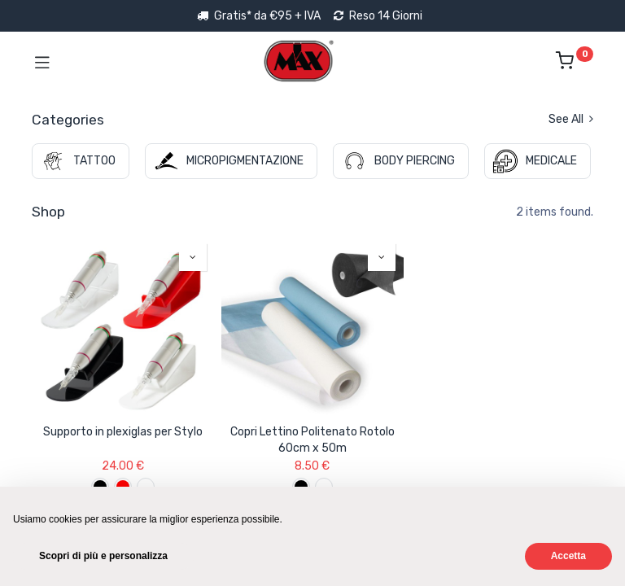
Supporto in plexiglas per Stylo (123, 432)
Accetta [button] (568, 556)
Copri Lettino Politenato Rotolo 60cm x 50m (312, 440)
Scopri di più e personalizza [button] (103, 556)
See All (571, 119)
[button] (193, 257)
